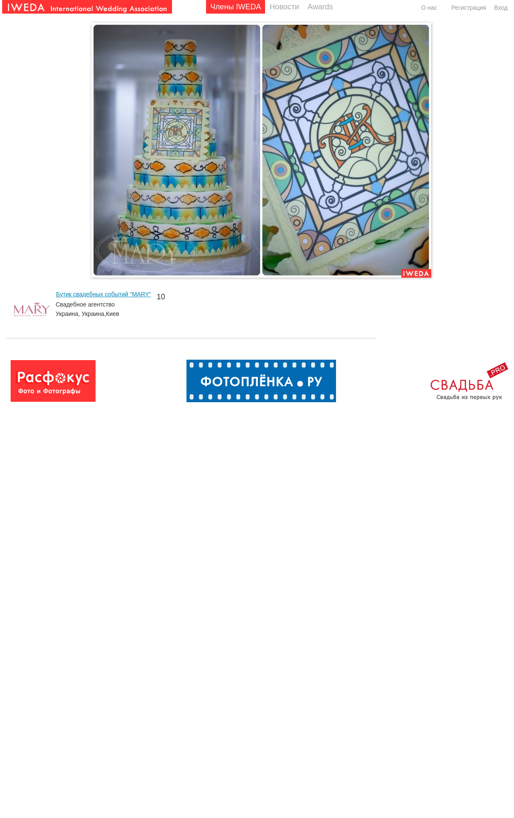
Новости (284, 7)
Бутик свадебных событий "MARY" (103, 294)
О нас (429, 7)
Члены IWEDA (235, 7)
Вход (501, 7)
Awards (320, 7)
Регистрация (469, 7)
